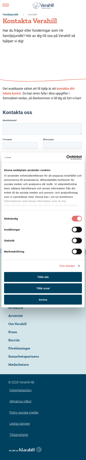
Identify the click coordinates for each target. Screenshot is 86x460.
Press (12, 332)
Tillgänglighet (18, 435)
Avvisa (43, 299)
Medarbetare (18, 364)
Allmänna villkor (20, 401)
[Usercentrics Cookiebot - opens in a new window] (66, 157)
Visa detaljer (67, 265)
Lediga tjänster (19, 424)
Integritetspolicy (20, 390)
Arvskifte (15, 307)
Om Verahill (17, 324)
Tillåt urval (43, 288)
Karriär (14, 340)
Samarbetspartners (23, 356)
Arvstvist (15, 316)
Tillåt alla (43, 276)
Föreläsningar (19, 348)
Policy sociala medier (24, 412)
